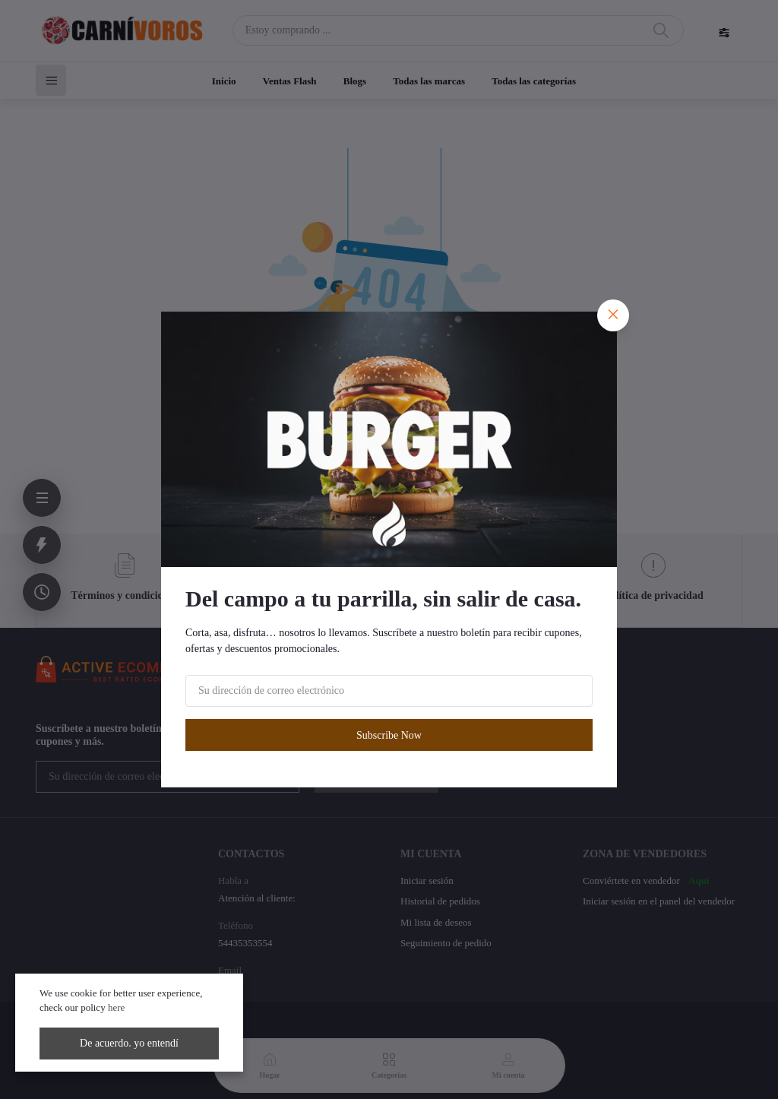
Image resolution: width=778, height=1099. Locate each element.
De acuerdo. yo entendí (129, 1043)
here (116, 1007)
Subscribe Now (389, 735)
